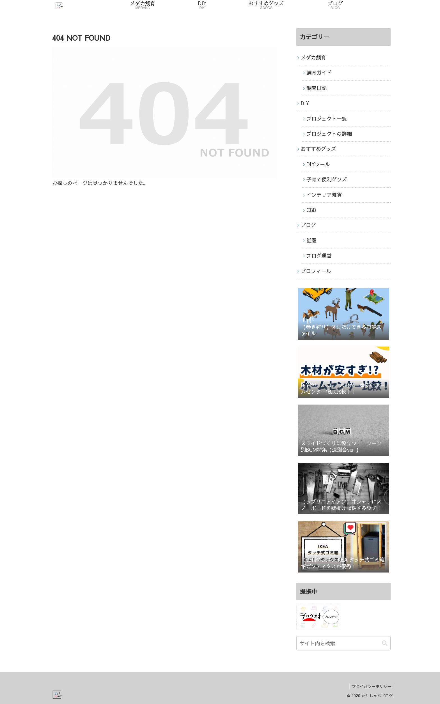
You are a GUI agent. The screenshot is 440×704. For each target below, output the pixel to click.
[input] (343, 643)
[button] (385, 643)
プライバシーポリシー (371, 686)
